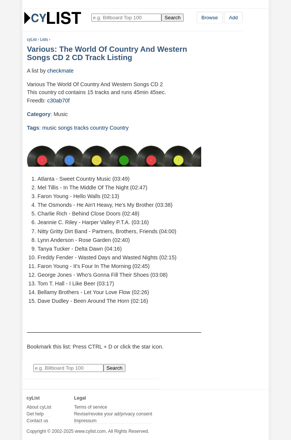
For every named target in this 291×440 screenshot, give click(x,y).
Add (233, 17)
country (99, 128)
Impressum (85, 420)
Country (119, 128)
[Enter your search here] (126, 18)
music (49, 128)
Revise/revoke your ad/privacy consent (113, 414)
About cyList (39, 407)
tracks (81, 128)
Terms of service (90, 407)
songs (65, 128)
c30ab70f (58, 101)
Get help (35, 414)
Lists (44, 39)
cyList (32, 39)
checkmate (60, 71)
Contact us (37, 420)
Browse (210, 17)
